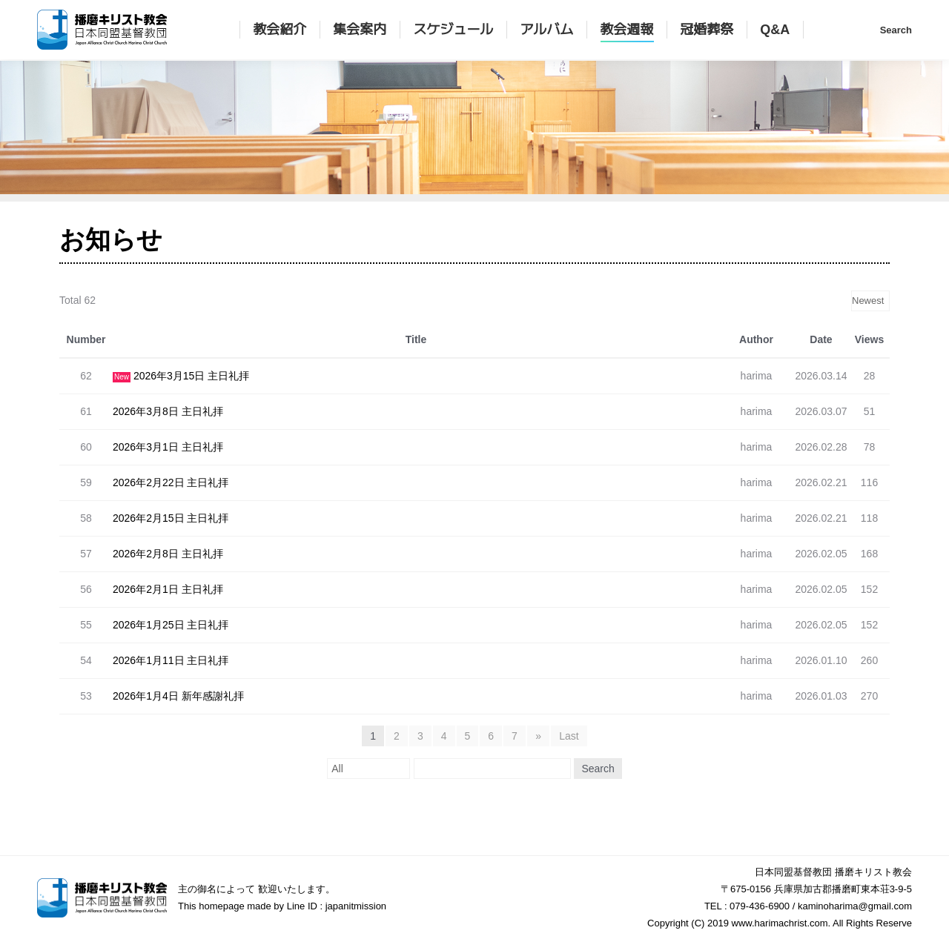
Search (597, 768)
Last (568, 736)
